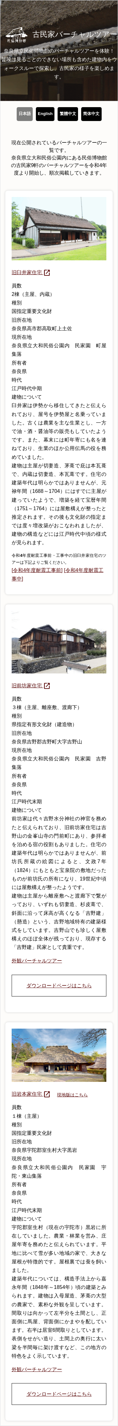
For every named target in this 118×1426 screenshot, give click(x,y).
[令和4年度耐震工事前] (37, 570)
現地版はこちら (72, 1094)
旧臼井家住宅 (31, 272)
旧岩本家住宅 (31, 1094)
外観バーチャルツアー (37, 960)
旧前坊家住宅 (31, 685)
